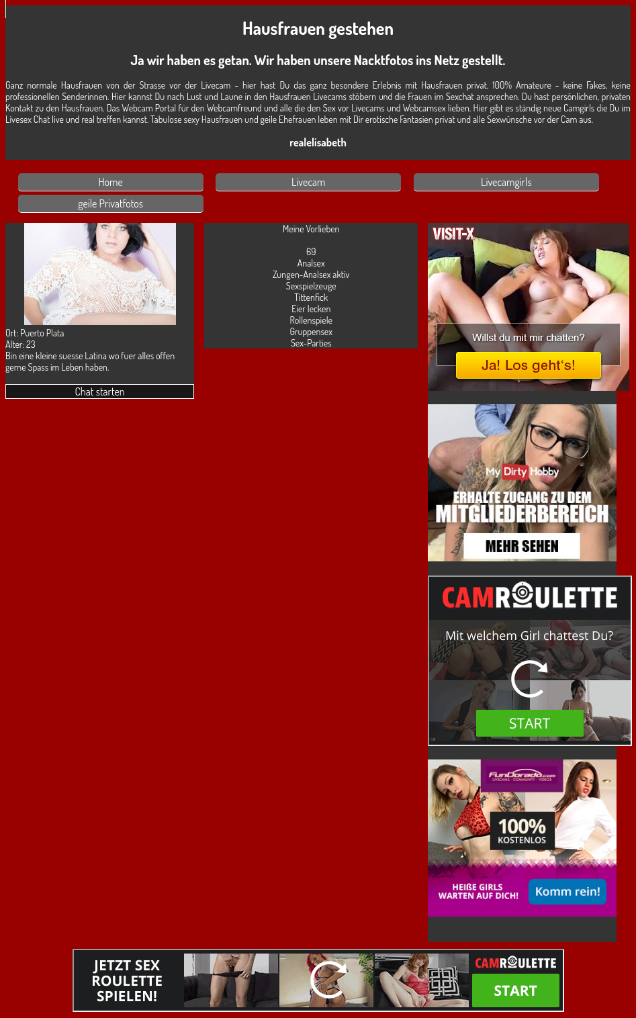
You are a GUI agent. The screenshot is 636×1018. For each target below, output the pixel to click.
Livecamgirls (506, 182)
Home (110, 182)
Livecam (308, 182)
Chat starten (99, 391)
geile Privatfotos (110, 203)
